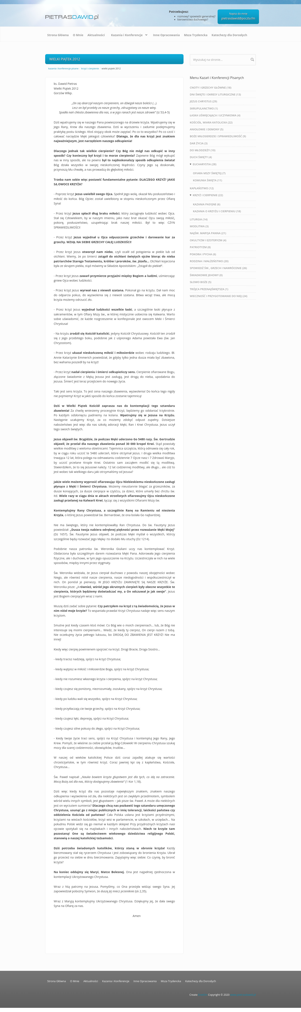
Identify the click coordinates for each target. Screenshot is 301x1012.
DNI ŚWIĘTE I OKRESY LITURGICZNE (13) (215, 94)
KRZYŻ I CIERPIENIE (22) (208, 195)
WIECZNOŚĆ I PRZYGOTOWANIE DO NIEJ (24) (218, 296)
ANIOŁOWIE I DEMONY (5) (206, 129)
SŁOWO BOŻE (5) (200, 282)
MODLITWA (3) (199, 226)
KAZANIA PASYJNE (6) (206, 204)
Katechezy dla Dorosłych (229, 35)
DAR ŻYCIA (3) (199, 143)
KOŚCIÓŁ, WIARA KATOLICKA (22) (211, 122)
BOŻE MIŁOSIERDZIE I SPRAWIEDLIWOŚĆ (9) (218, 136)
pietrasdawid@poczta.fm (238, 18)
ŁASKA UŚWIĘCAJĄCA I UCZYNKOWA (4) (215, 115)
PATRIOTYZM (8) (200, 247)
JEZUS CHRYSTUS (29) (203, 101)
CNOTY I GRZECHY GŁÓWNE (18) (210, 87)
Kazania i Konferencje (127, 35)
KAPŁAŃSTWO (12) (202, 188)
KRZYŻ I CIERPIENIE (90, 68)
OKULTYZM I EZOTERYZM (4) (208, 240)
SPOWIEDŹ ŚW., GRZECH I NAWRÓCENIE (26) (218, 268)
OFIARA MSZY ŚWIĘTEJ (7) (209, 173)
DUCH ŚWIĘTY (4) (201, 157)
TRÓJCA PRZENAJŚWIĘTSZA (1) (209, 289)
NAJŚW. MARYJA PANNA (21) (208, 233)
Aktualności (96, 35)
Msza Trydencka (195, 35)
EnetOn (202, 995)
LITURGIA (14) (199, 219)
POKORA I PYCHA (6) (203, 254)
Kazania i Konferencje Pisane (63, 68)
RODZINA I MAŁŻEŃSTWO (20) (209, 261)
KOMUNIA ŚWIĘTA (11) (207, 180)
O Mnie (78, 35)
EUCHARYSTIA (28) (204, 164)
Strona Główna (58, 35)
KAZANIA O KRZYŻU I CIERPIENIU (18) (217, 211)
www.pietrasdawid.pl (243, 995)
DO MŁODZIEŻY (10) (202, 150)
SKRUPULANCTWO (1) (204, 108)
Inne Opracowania (166, 35)
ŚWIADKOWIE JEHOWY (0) (206, 275)
